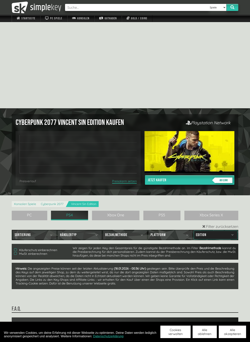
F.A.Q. (100, 316)
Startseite (26, 18)
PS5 (162, 128)
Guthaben (108, 18)
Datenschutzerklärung (108, 336)
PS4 (69, 128)
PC (29, 128)
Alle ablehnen (204, 332)
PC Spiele (53, 18)
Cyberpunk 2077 (52, 118)
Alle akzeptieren (232, 332)
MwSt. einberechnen (30, 167)
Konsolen (80, 18)
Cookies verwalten (175, 332)
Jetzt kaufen (190, 94)
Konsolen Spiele (25, 118)
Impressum (28, 316)
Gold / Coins (137, 18)
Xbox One (115, 128)
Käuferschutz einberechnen (35, 164)
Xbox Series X (211, 128)
